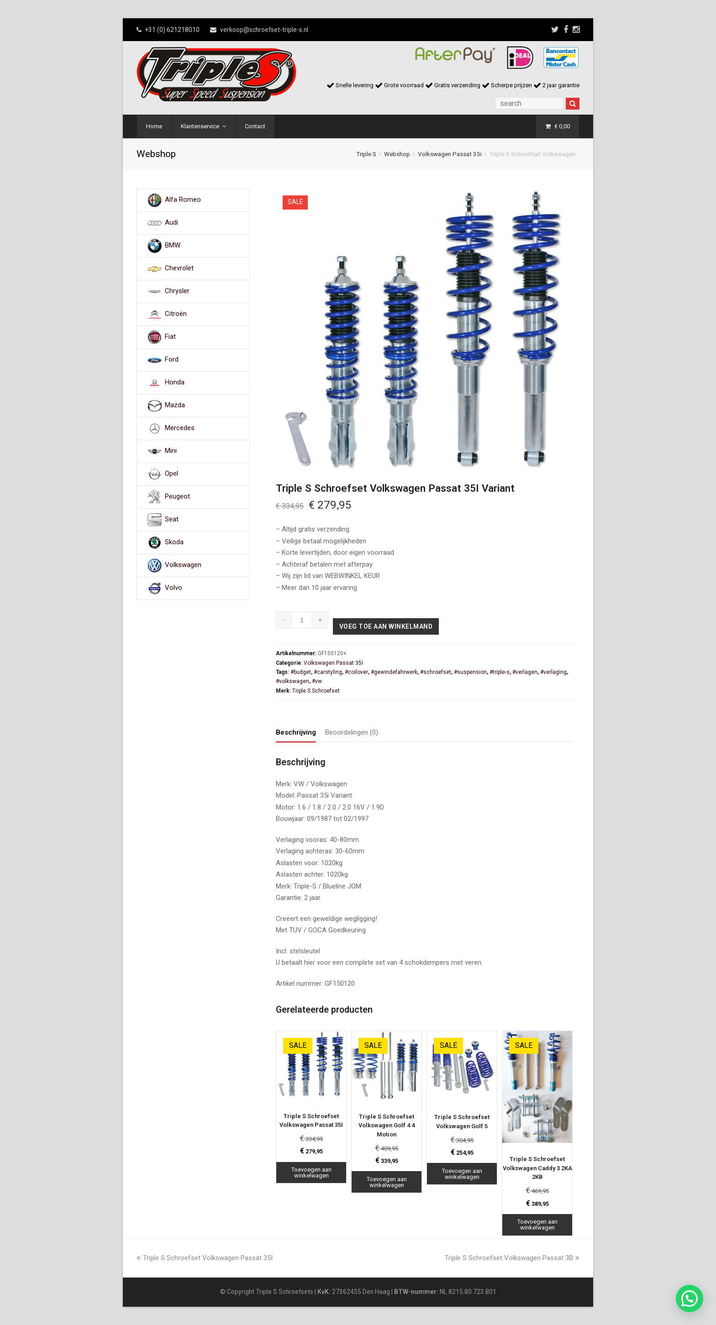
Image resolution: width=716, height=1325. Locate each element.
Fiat (170, 337)
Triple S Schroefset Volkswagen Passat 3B (512, 1258)
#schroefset (435, 672)
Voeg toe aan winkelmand (386, 626)
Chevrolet (179, 268)
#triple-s (500, 672)
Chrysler (177, 291)
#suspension (470, 672)
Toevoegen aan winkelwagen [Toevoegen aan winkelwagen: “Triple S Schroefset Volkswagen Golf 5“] (462, 1173)
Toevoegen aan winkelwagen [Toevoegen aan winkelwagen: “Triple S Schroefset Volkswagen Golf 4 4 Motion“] (387, 1182)
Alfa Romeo (183, 200)
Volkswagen (183, 565)
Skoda (174, 542)
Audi (171, 223)
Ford (172, 360)
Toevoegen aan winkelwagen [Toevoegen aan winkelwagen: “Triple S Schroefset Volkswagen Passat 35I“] (311, 1172)
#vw (317, 681)
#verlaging (553, 672)
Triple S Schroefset (316, 691)
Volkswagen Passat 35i (450, 154)
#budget (300, 672)
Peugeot (177, 497)
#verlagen (524, 672)
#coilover (356, 672)
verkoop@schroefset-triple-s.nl (264, 29)
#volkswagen (292, 681)
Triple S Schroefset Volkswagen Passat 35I (205, 1258)
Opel (171, 474)
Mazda (175, 405)
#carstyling (328, 672)
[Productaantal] (302, 620)
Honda (174, 383)
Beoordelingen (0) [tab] (351, 732)
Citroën (176, 314)
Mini (171, 451)
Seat (172, 519)
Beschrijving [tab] (296, 732)
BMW (172, 246)
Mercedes (180, 428)
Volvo (173, 588)
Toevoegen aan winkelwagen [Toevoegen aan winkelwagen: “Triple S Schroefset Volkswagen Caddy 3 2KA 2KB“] (537, 1224)
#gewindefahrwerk (394, 672)
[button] (689, 1298)
